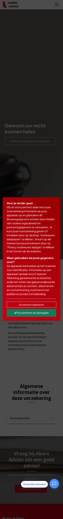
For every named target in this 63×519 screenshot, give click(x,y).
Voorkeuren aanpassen (31, 304)
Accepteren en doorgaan (31, 312)
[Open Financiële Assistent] (54, 483)
